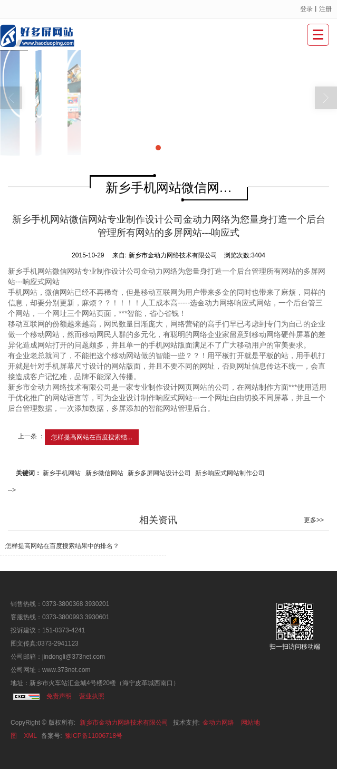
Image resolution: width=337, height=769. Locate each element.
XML (30, 735)
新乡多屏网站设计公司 (159, 473)
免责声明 (59, 696)
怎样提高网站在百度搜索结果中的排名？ (62, 546)
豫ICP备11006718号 (93, 735)
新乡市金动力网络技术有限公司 (124, 722)
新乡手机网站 (62, 473)
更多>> (314, 520)
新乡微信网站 (104, 473)
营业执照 (91, 696)
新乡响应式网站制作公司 (230, 473)
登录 (306, 9)
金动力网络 (218, 722)
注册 (325, 9)
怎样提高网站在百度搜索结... (91, 437)
